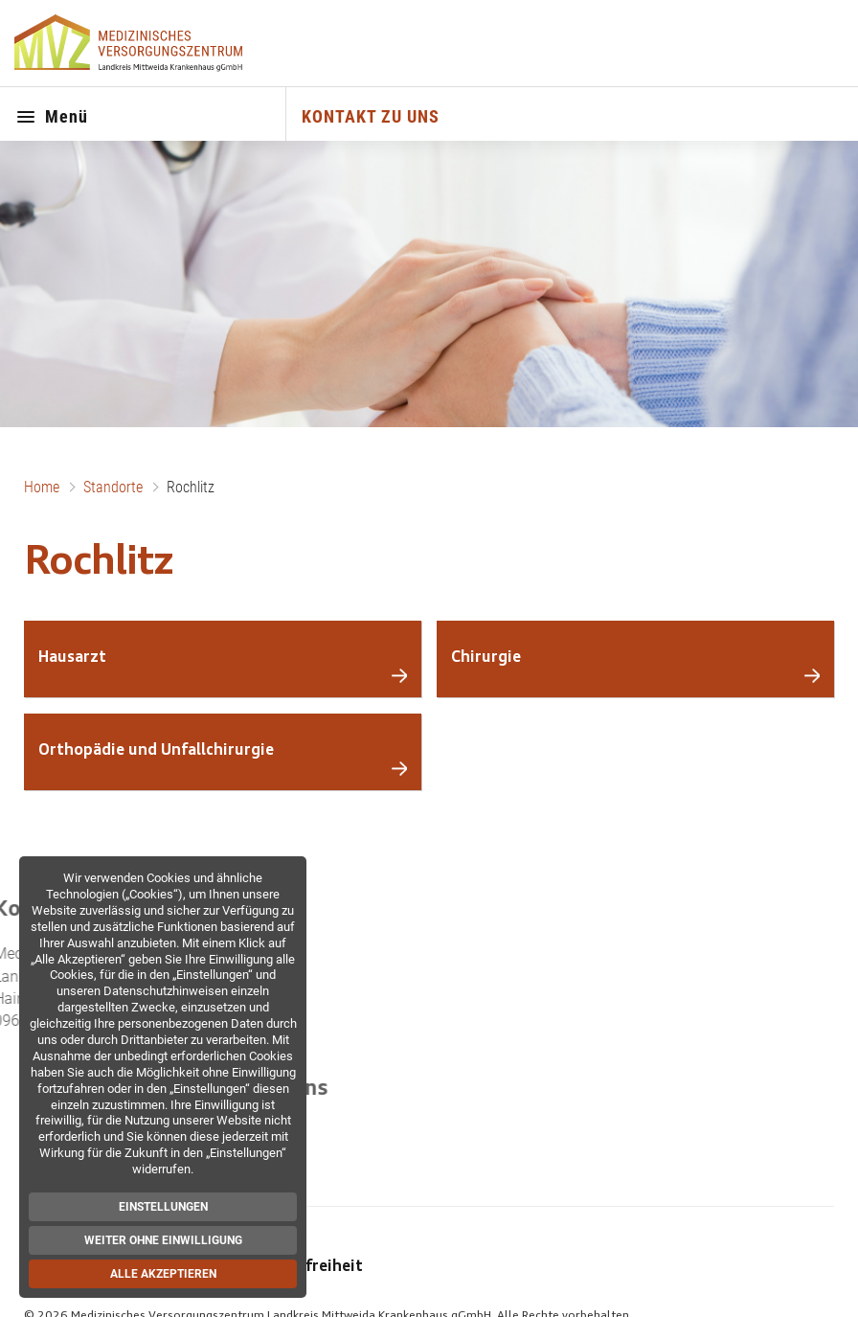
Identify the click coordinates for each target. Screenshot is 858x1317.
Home (41, 487)
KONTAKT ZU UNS (371, 116)
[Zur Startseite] (130, 43)
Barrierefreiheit (304, 1267)
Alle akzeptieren (162, 1274)
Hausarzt (72, 658)
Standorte (113, 487)
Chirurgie (486, 658)
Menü (51, 117)
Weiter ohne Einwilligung (162, 1240)
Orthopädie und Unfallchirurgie (156, 751)
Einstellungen (162, 1207)
